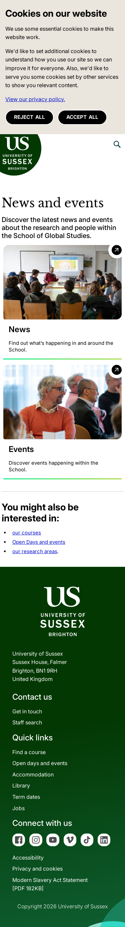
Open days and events (39, 763)
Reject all (29, 117)
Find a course (29, 752)
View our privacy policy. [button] (35, 99)
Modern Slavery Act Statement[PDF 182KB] (50, 884)
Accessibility (28, 857)
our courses (26, 532)
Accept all (82, 117)
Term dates (26, 796)
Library (21, 785)
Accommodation (33, 774)
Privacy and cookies (37, 868)
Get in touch (27, 711)
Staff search (27, 722)
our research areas (34, 551)
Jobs (18, 808)
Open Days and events (38, 542)
